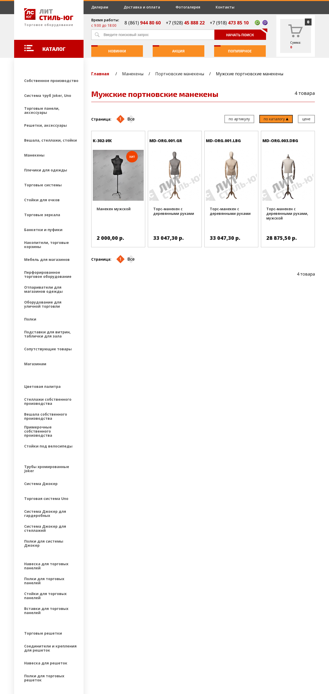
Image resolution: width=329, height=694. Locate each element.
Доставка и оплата (142, 7)
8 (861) (142, 23)
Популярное (233, 49)
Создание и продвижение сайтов (59, 659)
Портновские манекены (179, 74)
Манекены (132, 74)
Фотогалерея (188, 7)
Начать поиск (246, 33)
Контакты (225, 7)
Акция (169, 49)
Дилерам (99, 7)
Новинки (108, 49)
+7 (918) (229, 23)
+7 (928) (185, 23)
